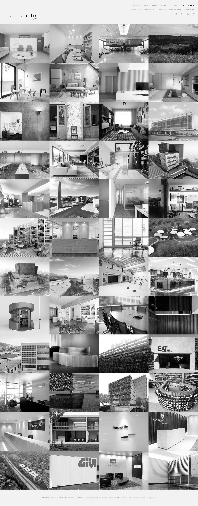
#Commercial (148, 9)
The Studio (135, 6)
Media (145, 6)
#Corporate (135, 9)
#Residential (189, 9)
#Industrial (161, 9)
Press (154, 6)
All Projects (188, 6)
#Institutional (175, 9)
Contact (175, 6)
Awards (164, 6)
